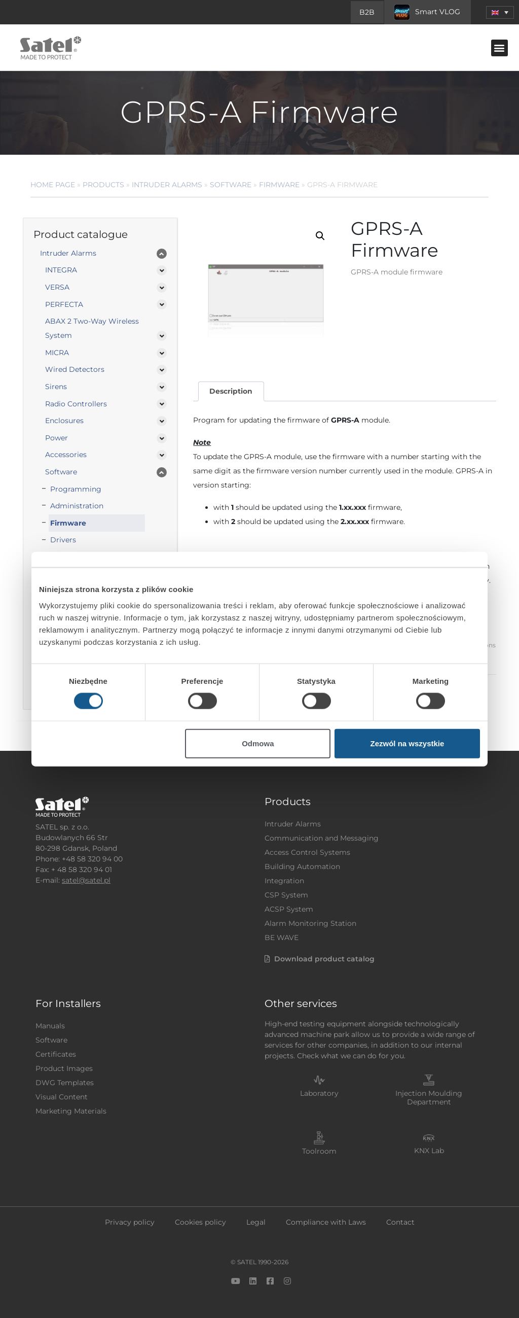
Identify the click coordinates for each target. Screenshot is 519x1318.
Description (230, 391)
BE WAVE (282, 937)
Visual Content (61, 1096)
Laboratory (319, 1093)
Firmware (279, 184)
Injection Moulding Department (428, 1097)
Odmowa (258, 743)
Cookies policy (200, 1222)
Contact (400, 1222)
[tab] (231, 391)
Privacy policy (130, 1222)
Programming (75, 489)
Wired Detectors (74, 369)
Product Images (64, 1068)
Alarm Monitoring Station (310, 923)
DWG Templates (64, 1082)
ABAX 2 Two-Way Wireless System (92, 328)
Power (56, 437)
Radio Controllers (76, 403)
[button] (499, 48)
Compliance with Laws (326, 1222)
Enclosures (64, 420)
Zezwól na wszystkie (407, 743)
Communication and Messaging (322, 838)
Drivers (63, 539)
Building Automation (302, 866)
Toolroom (319, 1151)
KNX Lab (429, 1150)
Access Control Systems (307, 852)
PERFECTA (64, 304)
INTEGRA (61, 269)
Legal (256, 1222)
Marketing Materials (70, 1111)
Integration (284, 880)
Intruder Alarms (167, 184)
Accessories (66, 454)
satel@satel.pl (86, 880)
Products (103, 184)
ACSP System (289, 909)
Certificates (55, 1054)
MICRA (57, 352)
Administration (76, 505)
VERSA (57, 287)
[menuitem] (500, 12)
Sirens (56, 386)
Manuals (50, 1025)
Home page (52, 184)
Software (230, 184)
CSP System (286, 894)
